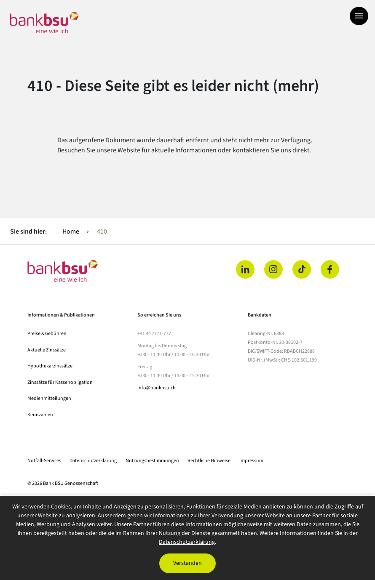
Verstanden (187, 563)
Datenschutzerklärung (93, 461)
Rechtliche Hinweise (209, 461)
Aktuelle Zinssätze (46, 350)
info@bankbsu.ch (156, 387)
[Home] (105, 271)
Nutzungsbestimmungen (152, 461)
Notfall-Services (44, 460)
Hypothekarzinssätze (49, 366)
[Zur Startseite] (44, 22)
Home (70, 231)
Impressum (251, 460)
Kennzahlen (40, 414)
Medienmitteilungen (49, 398)
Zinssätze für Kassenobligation (60, 382)
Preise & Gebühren (47, 333)
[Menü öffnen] (359, 16)
